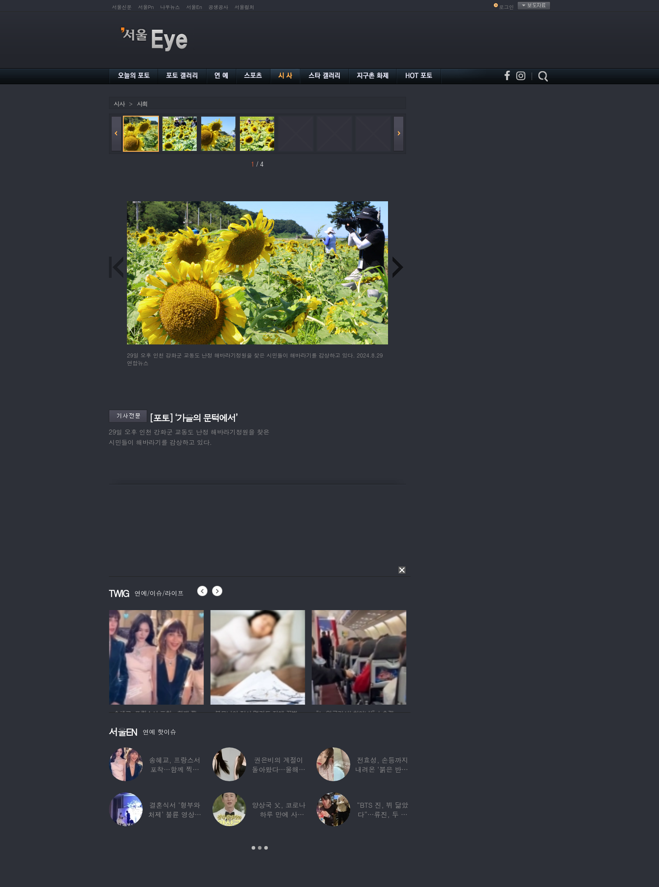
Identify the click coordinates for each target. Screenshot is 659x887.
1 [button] (253, 848)
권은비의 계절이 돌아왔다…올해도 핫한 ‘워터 (279, 769)
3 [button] (266, 848)
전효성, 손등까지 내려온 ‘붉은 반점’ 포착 (382, 769)
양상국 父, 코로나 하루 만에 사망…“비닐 (278, 814)
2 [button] (260, 848)
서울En (194, 7)
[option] (176, 656)
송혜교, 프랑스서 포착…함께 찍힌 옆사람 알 (174, 769)
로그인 (506, 7)
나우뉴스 (170, 7)
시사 (119, 104)
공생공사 (218, 7)
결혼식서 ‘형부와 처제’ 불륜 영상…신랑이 (174, 814)
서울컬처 (244, 7)
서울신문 (122, 7)
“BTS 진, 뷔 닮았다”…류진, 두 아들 (382, 814)
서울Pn (146, 7)
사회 (142, 104)
